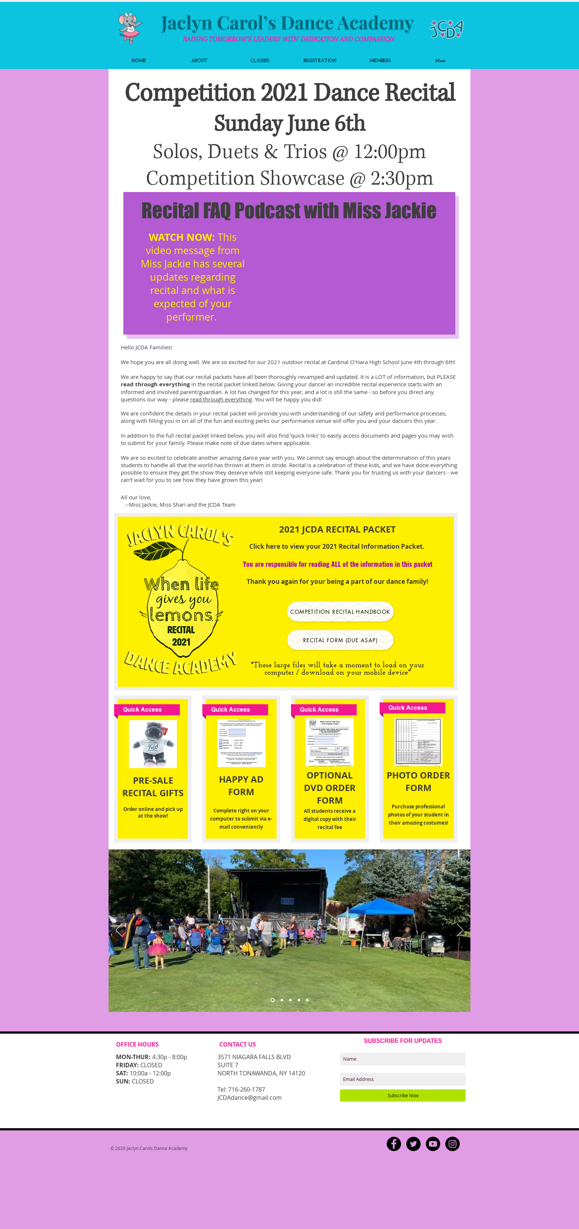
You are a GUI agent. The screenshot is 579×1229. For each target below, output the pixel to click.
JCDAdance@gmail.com (249, 1097)
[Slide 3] (273, 1000)
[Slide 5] (307, 1000)
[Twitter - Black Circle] (413, 1144)
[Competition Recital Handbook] (340, 612)
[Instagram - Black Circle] (452, 1144)
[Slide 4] (299, 1000)
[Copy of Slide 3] (290, 1000)
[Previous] (119, 931)
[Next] (460, 931)
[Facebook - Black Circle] (394, 1144)
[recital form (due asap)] (340, 640)
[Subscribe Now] (403, 1095)
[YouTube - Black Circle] (433, 1144)
